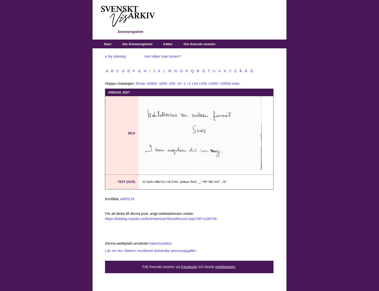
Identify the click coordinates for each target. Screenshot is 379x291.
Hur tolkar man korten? (163, 56)
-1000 (162, 83)
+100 (203, 83)
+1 (189, 83)
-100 (171, 83)
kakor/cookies (161, 243)
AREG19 (127, 199)
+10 (195, 83)
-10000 (151, 83)
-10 (178, 83)
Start (107, 44)
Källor (168, 44)
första (140, 83)
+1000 (213, 83)
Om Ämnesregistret (137, 44)
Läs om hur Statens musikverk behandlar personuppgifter (150, 251)
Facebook (189, 267)
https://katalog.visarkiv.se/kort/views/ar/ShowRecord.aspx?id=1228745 (161, 219)
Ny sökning (117, 56)
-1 (184, 83)
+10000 (225, 83)
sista (235, 83)
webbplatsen (225, 267)
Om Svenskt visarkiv (199, 44)
